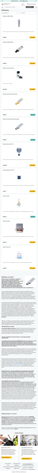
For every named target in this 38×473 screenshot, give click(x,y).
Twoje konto (23, 4)
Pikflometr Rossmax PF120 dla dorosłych (11, 119)
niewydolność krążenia (16, 364)
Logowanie (8, 468)
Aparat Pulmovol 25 (7, 246)
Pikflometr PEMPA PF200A (8, 42)
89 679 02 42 (14, 1)
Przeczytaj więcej (5, 457)
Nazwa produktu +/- (5, 12)
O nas (8, 465)
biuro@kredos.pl (24, 1)
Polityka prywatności (17, 466)
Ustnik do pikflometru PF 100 (8, 170)
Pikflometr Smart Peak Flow (8, 68)
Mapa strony (16, 468)
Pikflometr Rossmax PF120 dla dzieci (10, 94)
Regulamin (17, 465)
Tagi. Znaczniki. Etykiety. (8, 466)
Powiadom (33, 114)
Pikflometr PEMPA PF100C (8, 16)
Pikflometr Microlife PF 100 (8, 144)
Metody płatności (16, 463)
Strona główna (8, 463)
